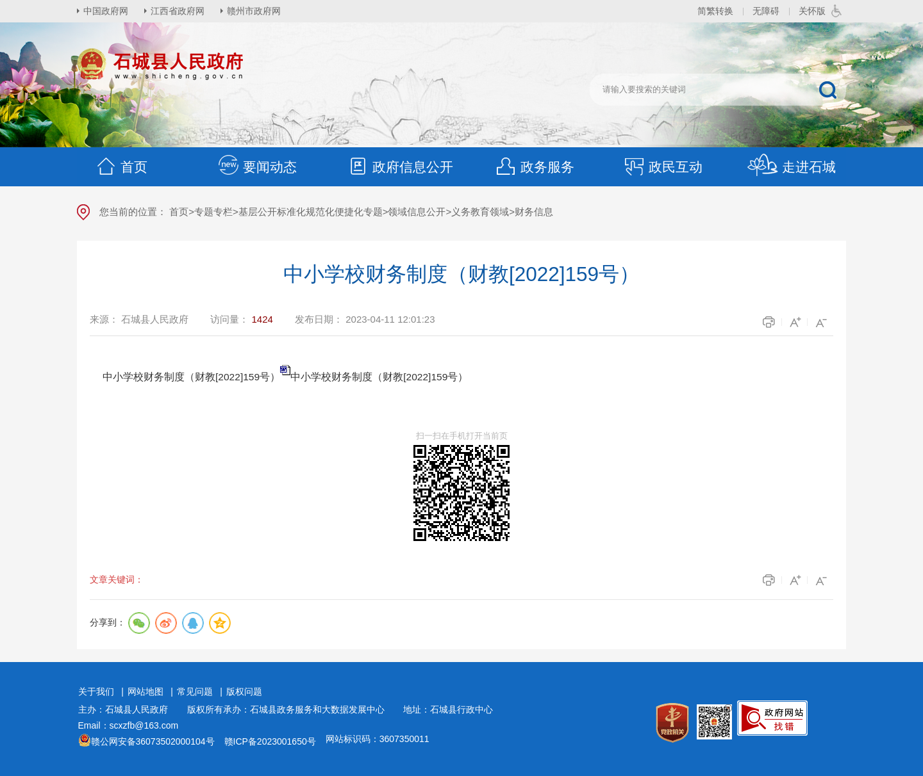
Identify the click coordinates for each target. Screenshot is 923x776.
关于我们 (96, 691)
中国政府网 (105, 11)
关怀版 (812, 11)
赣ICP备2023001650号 (270, 741)
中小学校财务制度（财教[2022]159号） (379, 376)
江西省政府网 (177, 11)
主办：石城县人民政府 (127, 709)
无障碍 (766, 11)
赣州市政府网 (254, 11)
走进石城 (791, 166)
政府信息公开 (400, 166)
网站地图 (145, 691)
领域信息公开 (416, 211)
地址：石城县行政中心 (448, 709)
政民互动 (663, 166)
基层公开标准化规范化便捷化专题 (310, 211)
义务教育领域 (480, 211)
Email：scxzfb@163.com (128, 725)
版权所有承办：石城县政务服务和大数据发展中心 (290, 709)
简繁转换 (715, 11)
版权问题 (244, 691)
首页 (121, 166)
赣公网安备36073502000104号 (153, 741)
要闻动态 (257, 166)
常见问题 (195, 691)
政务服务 (534, 166)
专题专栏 (213, 211)
